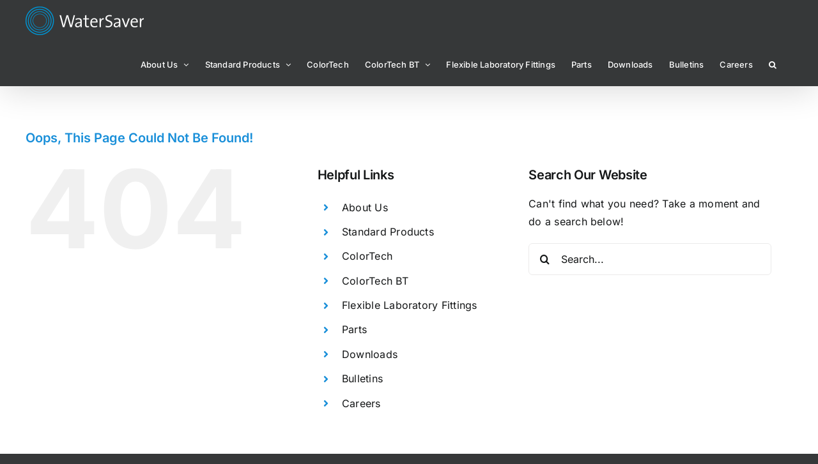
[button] (772, 63)
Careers (361, 403)
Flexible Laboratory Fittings (409, 305)
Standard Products (388, 231)
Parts (354, 329)
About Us (365, 207)
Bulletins (362, 378)
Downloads (369, 354)
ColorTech (367, 256)
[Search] (544, 259)
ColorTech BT (375, 280)
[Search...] (650, 259)
